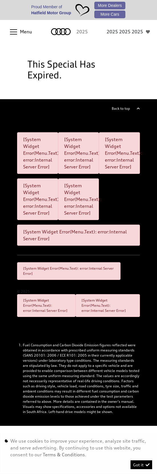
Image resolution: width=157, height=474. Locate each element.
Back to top (121, 108)
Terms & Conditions (64, 454)
